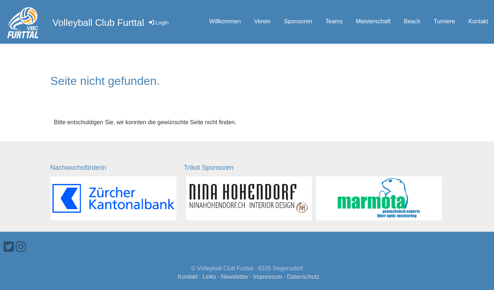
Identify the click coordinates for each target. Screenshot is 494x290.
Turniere (444, 21)
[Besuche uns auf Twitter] (9, 247)
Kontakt (478, 21)
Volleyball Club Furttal (98, 22)
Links (209, 277)
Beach (412, 21)
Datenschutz (303, 277)
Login (158, 22)
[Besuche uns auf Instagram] (21, 247)
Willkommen (225, 21)
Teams (333, 21)
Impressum (267, 277)
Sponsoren (298, 21)
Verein (262, 21)
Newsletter (234, 277)
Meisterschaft (373, 21)
